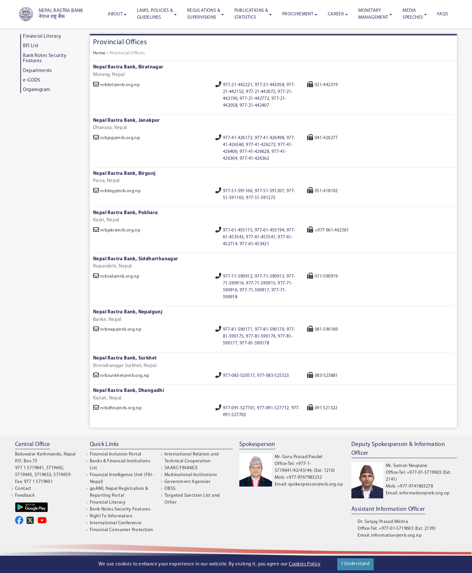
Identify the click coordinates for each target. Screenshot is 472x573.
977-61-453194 (269, 230)
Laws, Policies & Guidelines (155, 14)
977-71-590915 (260, 283)
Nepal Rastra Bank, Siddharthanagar (135, 259)
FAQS (442, 14)
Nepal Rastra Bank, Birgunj (124, 173)
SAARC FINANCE (181, 468)
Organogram (36, 89)
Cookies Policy (305, 564)
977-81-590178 (254, 343)
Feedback (25, 495)
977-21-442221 (237, 85)
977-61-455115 (237, 230)
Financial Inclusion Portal (115, 454)
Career (336, 14)
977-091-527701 (239, 408)
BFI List (30, 46)
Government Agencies (188, 481)
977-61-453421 (254, 244)
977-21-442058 (269, 85)
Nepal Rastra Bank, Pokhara (125, 213)
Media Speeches (413, 14)
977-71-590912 (237, 276)
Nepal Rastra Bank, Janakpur (126, 120)
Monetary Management (373, 14)
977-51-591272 (260, 197)
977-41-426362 (254, 158)
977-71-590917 (254, 290)
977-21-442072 (260, 91)
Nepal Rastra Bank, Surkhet (125, 358)
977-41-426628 (254, 151)
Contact (23, 488)
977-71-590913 (269, 276)
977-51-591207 (269, 191)
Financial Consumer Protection (121, 529)
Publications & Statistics (251, 14)
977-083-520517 (239, 375)
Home (99, 53)
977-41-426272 (260, 144)
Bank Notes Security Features (120, 509)
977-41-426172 (237, 138)
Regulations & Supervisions (203, 14)
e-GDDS (31, 80)
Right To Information (111, 516)
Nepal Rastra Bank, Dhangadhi (128, 390)
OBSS (170, 488)
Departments (37, 70)
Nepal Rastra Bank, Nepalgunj (127, 312)
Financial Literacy (42, 36)
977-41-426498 (269, 138)
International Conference (116, 523)
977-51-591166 (237, 191)
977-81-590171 (237, 329)
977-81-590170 (269, 329)
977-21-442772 (254, 98)
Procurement (297, 14)
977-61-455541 (260, 237)
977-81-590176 (260, 336)
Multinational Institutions (191, 474)
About (115, 14)
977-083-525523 (273, 375)
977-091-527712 (273, 408)
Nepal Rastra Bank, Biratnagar (128, 67)
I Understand (355, 564)
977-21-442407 (254, 105)
